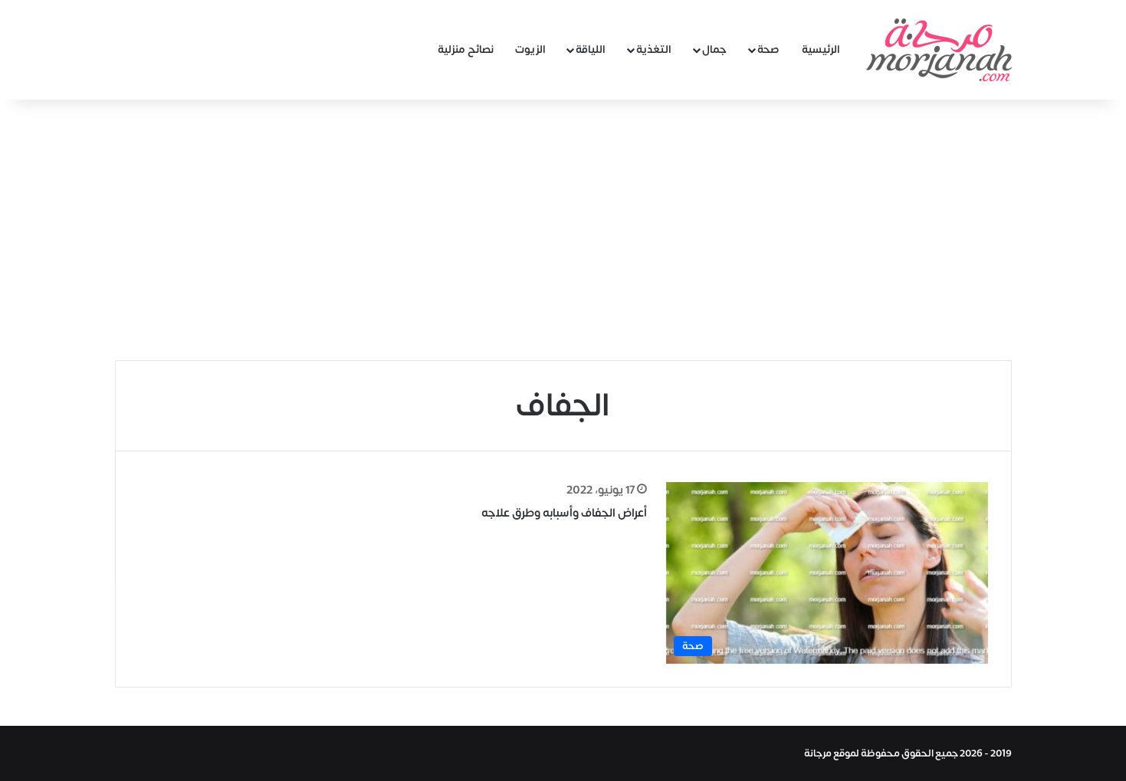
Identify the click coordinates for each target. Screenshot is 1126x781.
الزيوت (530, 49)
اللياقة (591, 49)
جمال (714, 49)
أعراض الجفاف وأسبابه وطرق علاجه (564, 513)
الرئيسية (821, 49)
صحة (768, 49)
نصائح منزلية (466, 49)
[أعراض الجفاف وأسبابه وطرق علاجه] (827, 573)
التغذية (653, 49)
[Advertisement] (563, 230)
